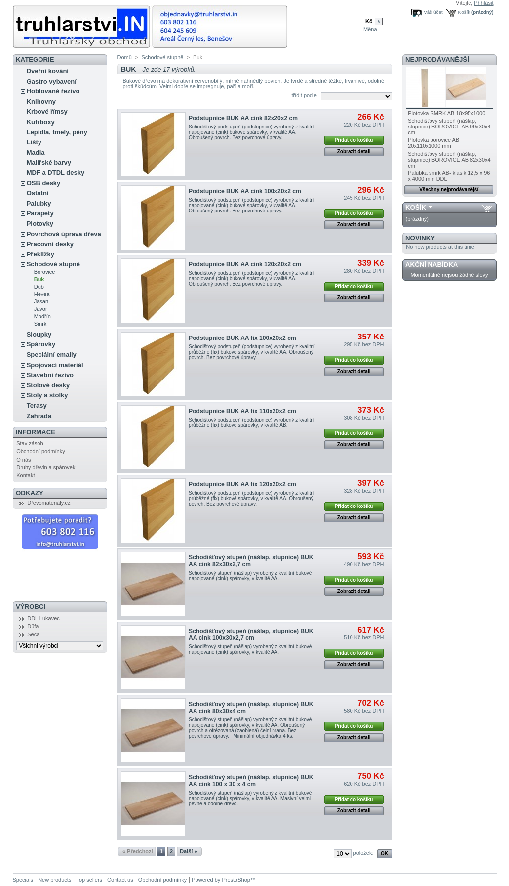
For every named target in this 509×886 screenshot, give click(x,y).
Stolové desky (48, 385)
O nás (23, 460)
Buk (39, 279)
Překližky (40, 254)
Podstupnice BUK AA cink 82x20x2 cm (243, 118)
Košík (464, 12)
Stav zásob (29, 443)
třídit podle (303, 95)
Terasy (37, 405)
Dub (39, 287)
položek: (363, 853)
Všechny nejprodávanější (448, 189)
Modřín (42, 316)
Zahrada (39, 416)
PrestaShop (236, 880)
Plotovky (40, 223)
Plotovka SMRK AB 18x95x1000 (446, 113)
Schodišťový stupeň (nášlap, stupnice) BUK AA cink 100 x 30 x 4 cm (251, 781)
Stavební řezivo (50, 375)
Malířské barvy (49, 162)
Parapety (40, 213)
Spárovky (41, 344)
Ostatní (38, 193)
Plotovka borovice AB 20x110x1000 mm (433, 143)
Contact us (120, 880)
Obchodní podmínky (40, 451)
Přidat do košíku (354, 140)
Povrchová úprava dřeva (64, 234)
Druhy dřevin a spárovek (45, 467)
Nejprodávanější (437, 59)
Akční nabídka (431, 264)
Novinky (420, 238)
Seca (33, 634)
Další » (188, 851)
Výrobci (30, 606)
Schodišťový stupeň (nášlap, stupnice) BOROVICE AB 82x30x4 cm (449, 160)
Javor (40, 309)
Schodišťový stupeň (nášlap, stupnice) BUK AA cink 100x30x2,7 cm (251, 634)
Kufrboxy (41, 122)
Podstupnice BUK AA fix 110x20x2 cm (242, 411)
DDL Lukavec (43, 618)
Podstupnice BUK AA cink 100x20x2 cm (245, 191)
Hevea (42, 294)
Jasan (41, 301)
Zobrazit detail (354, 151)
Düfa (33, 626)
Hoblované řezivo (53, 91)
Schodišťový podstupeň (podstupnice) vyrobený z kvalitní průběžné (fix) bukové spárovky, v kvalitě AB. (252, 422)
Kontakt (25, 475)
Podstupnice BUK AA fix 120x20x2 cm (242, 484)
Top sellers (89, 880)
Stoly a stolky (47, 395)
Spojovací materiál (55, 365)
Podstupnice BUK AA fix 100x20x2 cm (242, 338)
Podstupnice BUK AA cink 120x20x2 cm (245, 264)
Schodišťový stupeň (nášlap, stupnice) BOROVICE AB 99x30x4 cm (449, 126)
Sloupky (39, 334)
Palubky (39, 203)
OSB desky (44, 183)
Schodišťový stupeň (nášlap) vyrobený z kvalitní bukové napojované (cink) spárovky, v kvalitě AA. (250, 575)
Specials (23, 880)
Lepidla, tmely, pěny (57, 132)
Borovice (44, 272)
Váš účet (433, 12)
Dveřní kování (48, 71)
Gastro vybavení (52, 81)
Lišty (34, 142)
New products (54, 880)
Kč (368, 21)
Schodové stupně (53, 264)
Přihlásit (483, 3)
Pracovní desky (50, 244)
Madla (36, 152)
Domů (124, 57)
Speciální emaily (52, 354)
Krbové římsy (47, 111)
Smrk (40, 324)
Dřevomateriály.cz (48, 503)
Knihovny (41, 101)
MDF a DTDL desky (56, 172)
